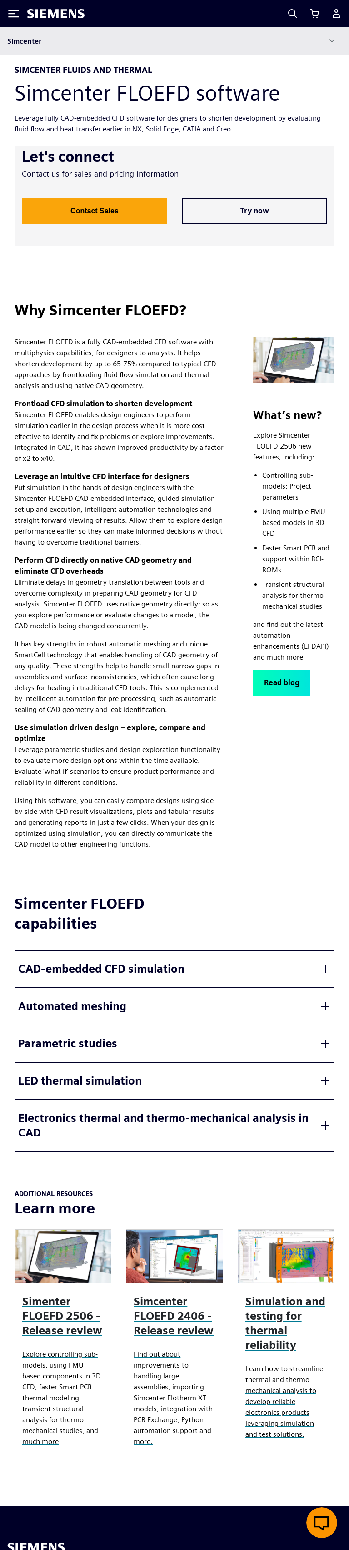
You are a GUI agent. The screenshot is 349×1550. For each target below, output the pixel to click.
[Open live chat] (322, 1523)
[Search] (293, 14)
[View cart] (314, 14)
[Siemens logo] (56, 13)
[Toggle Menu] (13, 13)
